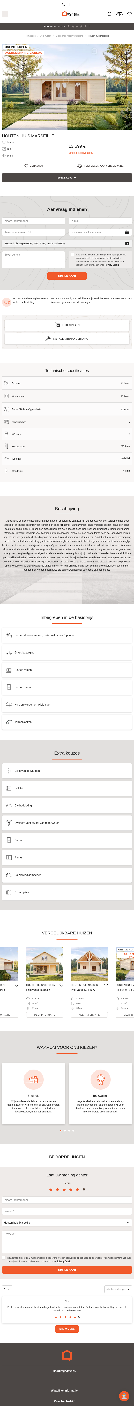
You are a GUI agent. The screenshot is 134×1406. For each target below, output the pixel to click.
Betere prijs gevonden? (81, 152)
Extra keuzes (64, 177)
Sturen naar (67, 275)
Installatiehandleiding (70, 338)
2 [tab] (65, 1131)
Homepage (30, 35)
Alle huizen (45, 35)
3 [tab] (69, 1131)
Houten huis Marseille (98, 35)
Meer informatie (44, 1015)
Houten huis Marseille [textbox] (17, 1222)
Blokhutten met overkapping (69, 35)
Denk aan (36, 165)
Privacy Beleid (112, 264)
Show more (67, 1328)
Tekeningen (71, 325)
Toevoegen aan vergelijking (104, 165)
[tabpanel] (33, 1093)
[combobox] (67, 1222)
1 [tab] (61, 1131)
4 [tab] (73, 1131)
